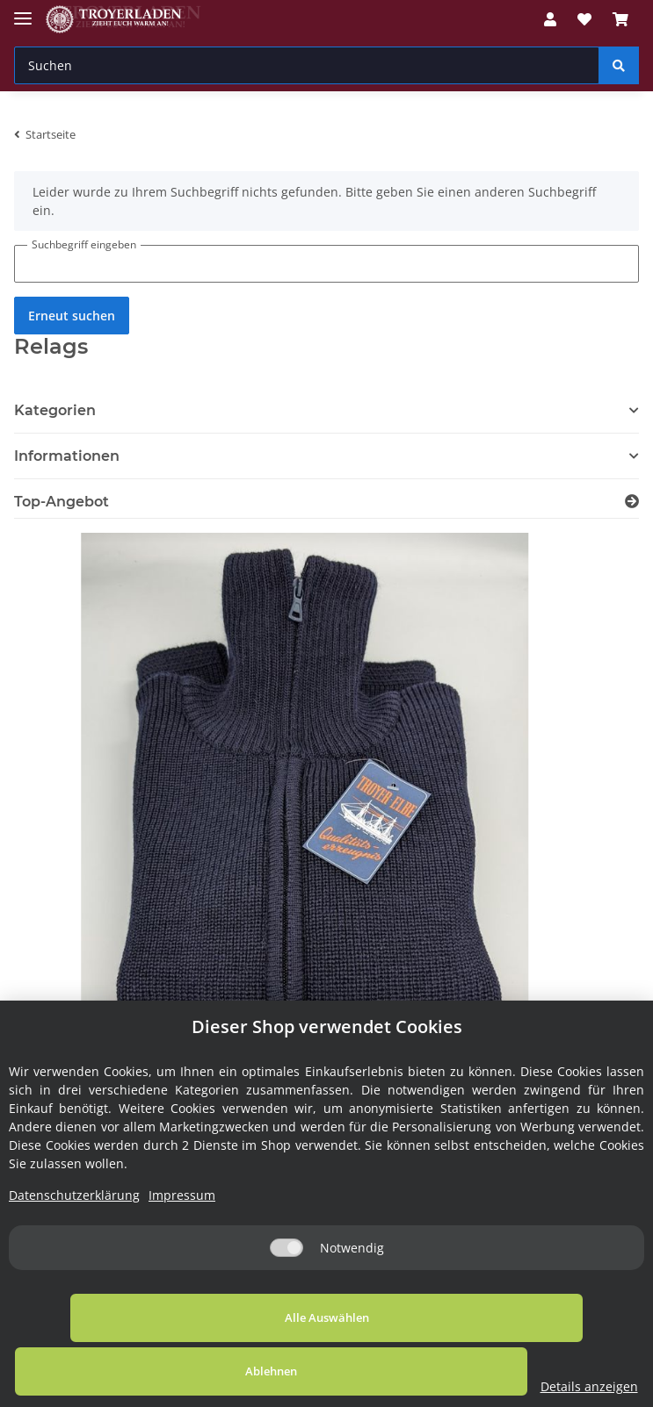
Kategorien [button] (55, 410)
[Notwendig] (286, 1301)
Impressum (182, 1248)
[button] (550, 19)
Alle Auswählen (127, 1371)
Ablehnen (365, 1371)
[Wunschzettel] (584, 19)
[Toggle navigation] (23, 11)
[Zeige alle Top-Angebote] (632, 501)
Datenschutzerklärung (74, 1248)
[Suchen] (306, 65)
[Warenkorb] (620, 19)
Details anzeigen (564, 1386)
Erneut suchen (71, 315)
